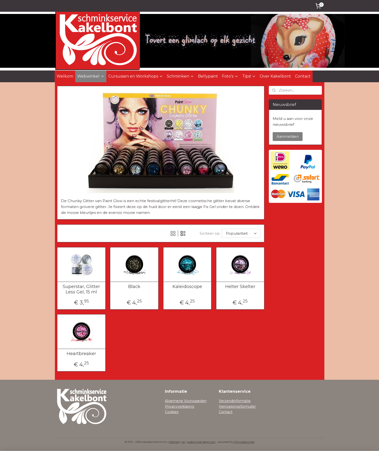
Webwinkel (90, 76)
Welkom (65, 76)
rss (183, 442)
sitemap (174, 442)
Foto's (230, 76)
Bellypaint (208, 76)
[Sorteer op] (241, 233)
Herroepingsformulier (237, 406)
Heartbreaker (81, 353)
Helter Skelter (240, 286)
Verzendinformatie (235, 401)
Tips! (249, 76)
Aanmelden (288, 136)
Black (134, 286)
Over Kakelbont (275, 76)
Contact (303, 76)
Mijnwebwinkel (244, 442)
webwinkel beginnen (201, 442)
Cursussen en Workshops (135, 76)
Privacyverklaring (179, 406)
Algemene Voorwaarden (186, 401)
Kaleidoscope (187, 286)
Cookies (172, 412)
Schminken (180, 76)
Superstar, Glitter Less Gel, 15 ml (81, 289)
